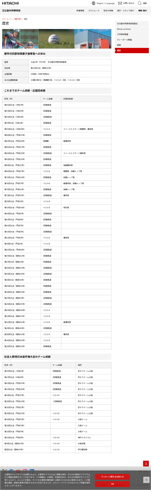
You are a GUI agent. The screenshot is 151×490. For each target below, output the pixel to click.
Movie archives (124, 29)
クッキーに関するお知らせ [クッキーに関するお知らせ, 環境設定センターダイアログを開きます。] (112, 478)
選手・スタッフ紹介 (125, 10)
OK (112, 485)
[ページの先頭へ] (146, 463)
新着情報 (80, 10)
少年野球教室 (122, 34)
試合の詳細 (108, 10)
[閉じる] (146, 481)
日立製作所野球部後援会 (127, 23)
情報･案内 (17, 19)
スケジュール (93, 10)
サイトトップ (7, 19)
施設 (119, 45)
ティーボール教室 (124, 40)
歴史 (5, 23)
